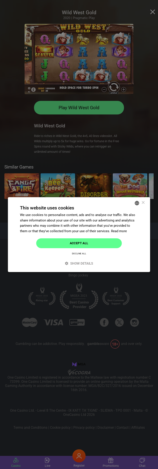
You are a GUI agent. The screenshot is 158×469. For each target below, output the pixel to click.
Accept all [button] (79, 243)
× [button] (143, 202)
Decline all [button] (79, 253)
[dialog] (79, 234)
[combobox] (137, 203)
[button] (79, 263)
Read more (119, 231)
